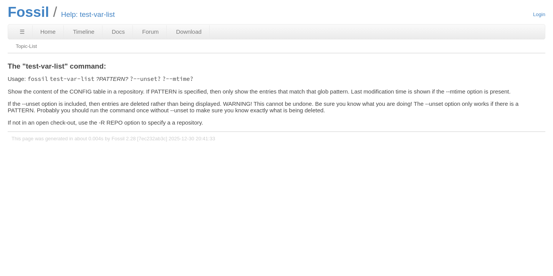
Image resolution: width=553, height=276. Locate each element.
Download (188, 31)
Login (539, 14)
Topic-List (26, 46)
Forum (150, 31)
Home (48, 31)
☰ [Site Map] (22, 31)
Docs (118, 31)
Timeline (83, 31)
